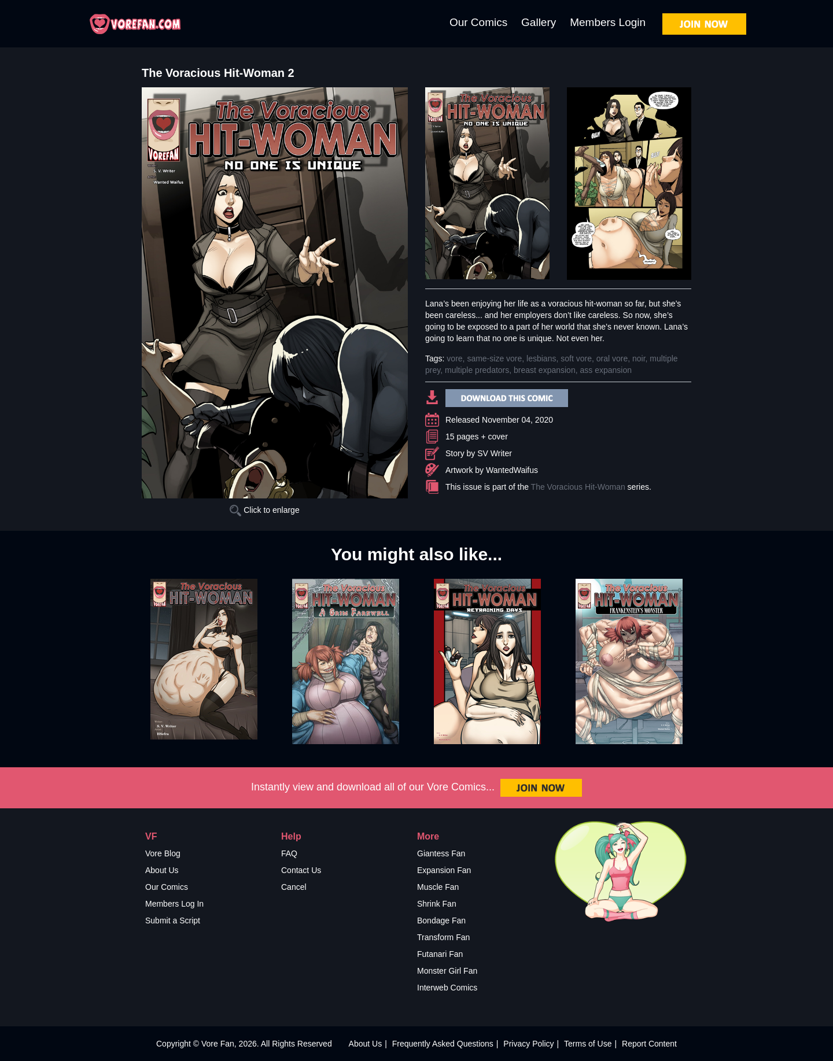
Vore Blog (162, 853)
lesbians (541, 358)
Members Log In (174, 903)
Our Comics (478, 22)
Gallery (538, 22)
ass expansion (606, 370)
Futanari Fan (440, 954)
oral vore (612, 358)
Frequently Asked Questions (442, 1043)
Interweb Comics (447, 987)
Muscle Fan (438, 887)
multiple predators (477, 370)
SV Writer (494, 453)
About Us (162, 870)
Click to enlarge (264, 510)
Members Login (608, 22)
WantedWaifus (512, 470)
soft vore (576, 358)
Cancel (294, 887)
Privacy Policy (528, 1043)
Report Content (649, 1043)
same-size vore (494, 358)
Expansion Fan (444, 870)
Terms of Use (587, 1043)
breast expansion (545, 370)
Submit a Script (172, 920)
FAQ (289, 853)
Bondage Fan (441, 920)
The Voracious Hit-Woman (578, 486)
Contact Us (301, 870)
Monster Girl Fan (447, 970)
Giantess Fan (441, 853)
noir (639, 358)
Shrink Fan (436, 903)
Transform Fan (443, 937)
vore (454, 358)
